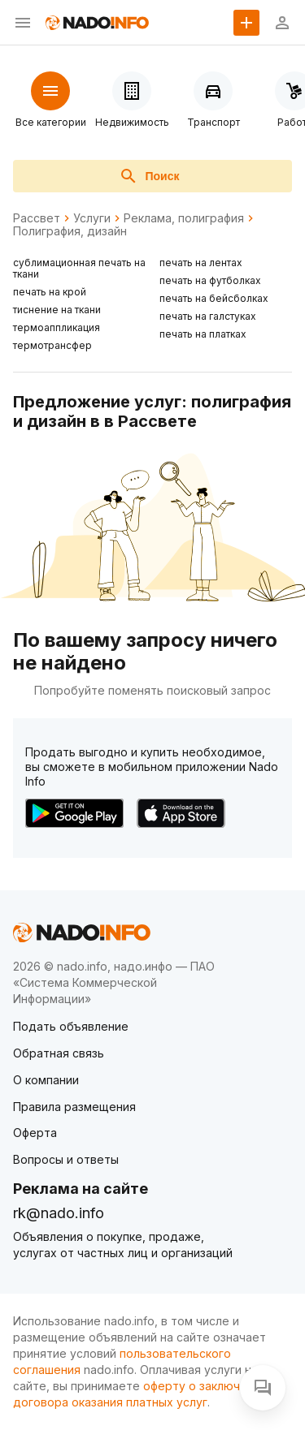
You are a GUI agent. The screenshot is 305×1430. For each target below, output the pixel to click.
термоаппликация (56, 327)
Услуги (92, 218)
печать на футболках (210, 280)
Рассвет (36, 218)
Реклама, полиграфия (184, 218)
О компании (46, 1080)
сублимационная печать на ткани (79, 268)
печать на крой (49, 292)
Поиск (149, 176)
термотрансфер (52, 345)
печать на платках (202, 334)
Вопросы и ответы (66, 1159)
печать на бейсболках (213, 298)
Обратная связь (58, 1053)
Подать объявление (71, 1026)
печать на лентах (200, 262)
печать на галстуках (207, 316)
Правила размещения (74, 1106)
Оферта (35, 1132)
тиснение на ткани (57, 310)
